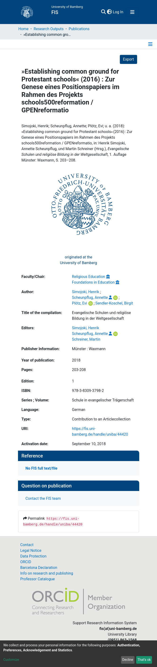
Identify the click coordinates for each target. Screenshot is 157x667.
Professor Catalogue (37, 579)
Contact (27, 545)
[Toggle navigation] (132, 12)
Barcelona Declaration (38, 567)
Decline (127, 660)
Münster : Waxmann (89, 349)
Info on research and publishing (46, 573)
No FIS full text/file (42, 468)
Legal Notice (30, 550)
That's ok (144, 660)
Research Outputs (49, 29)
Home (23, 29)
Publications (79, 29)
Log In (118, 12)
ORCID (25, 562)
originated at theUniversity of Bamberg (78, 260)
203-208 (79, 369)
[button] (109, 12)
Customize (11, 660)
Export (128, 59)
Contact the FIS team (43, 498)
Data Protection (33, 556)
